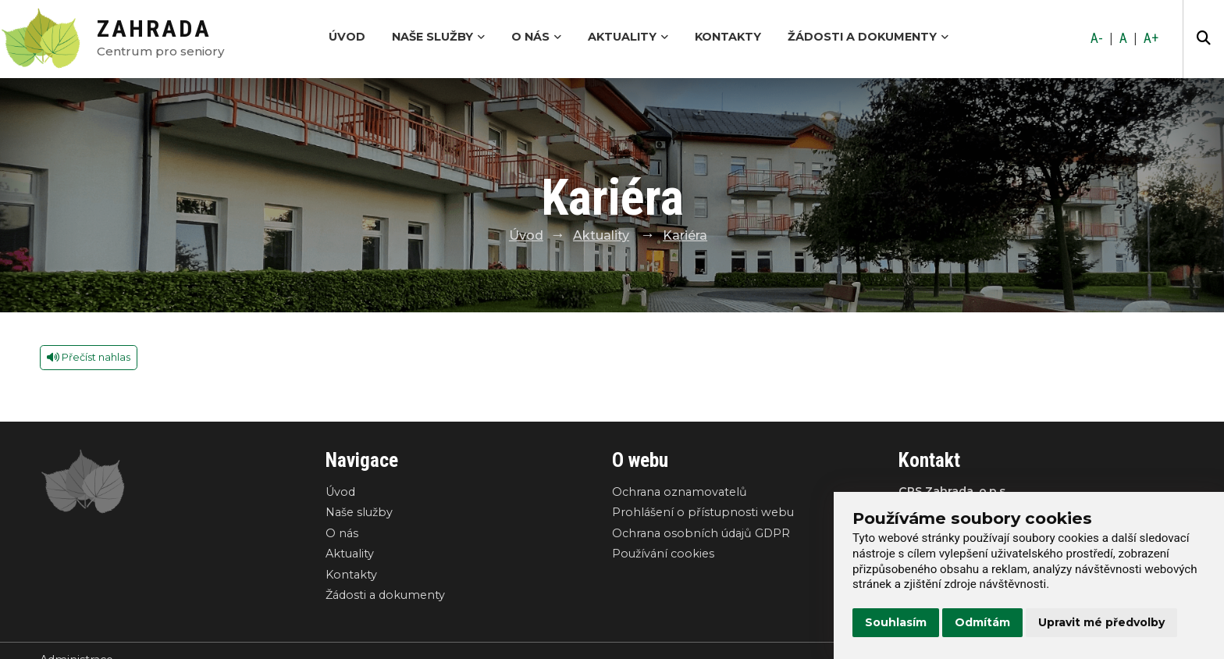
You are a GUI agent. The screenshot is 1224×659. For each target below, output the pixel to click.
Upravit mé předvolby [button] (1101, 622)
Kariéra (685, 235)
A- (1097, 38)
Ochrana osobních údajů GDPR (701, 533)
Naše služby (438, 37)
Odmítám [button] (982, 622)
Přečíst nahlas (88, 357)
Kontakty (728, 37)
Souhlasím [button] (896, 622)
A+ (1151, 38)
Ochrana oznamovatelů (679, 492)
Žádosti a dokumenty (868, 37)
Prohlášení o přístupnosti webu (703, 512)
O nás (536, 37)
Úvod (347, 37)
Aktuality (628, 37)
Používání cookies (663, 554)
